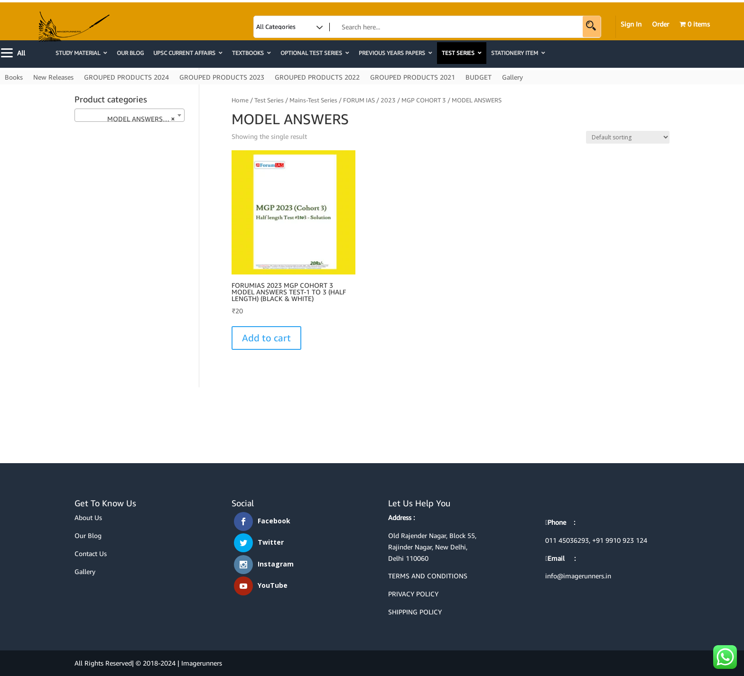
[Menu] (14, 52)
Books (14, 77)
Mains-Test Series (313, 100)
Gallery (512, 77)
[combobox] (129, 115)
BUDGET (478, 77)
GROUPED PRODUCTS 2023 (221, 77)
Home (240, 100)
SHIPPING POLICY (415, 612)
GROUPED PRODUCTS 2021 (412, 77)
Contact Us (90, 553)
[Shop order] (628, 137)
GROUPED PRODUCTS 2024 (126, 77)
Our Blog (88, 535)
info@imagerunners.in (578, 576)
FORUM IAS (359, 100)
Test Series (269, 100)
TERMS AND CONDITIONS (427, 576)
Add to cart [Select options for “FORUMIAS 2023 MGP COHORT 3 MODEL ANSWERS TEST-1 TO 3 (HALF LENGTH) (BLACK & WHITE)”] (266, 337)
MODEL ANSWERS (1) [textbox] (127, 119)
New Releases (53, 77)
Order (660, 24)
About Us (88, 517)
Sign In (631, 24)
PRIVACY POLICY (413, 594)
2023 (388, 100)
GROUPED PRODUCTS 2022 (317, 77)
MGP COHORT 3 (423, 100)
